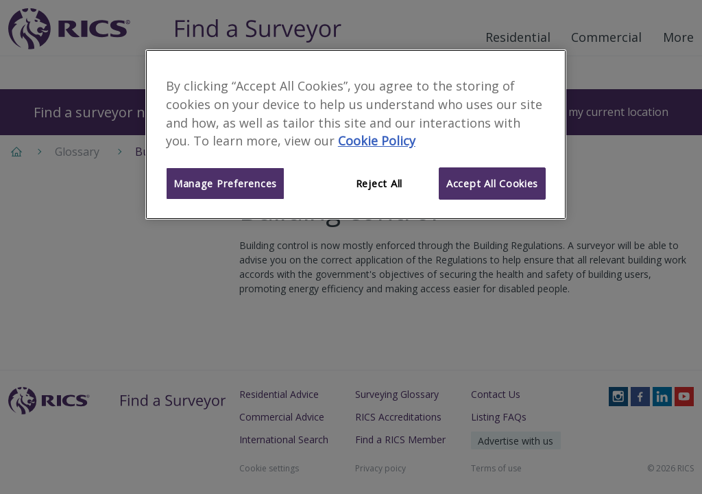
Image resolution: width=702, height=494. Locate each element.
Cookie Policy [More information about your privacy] (376, 140)
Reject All (379, 183)
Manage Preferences (225, 183)
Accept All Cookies (492, 183)
